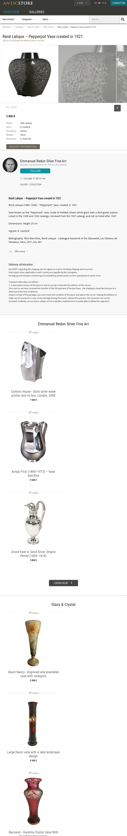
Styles (31, 808)
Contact (96, 809)
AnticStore (6, 27)
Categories (33, 804)
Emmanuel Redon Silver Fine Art (43, 161)
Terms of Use (47, 830)
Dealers (57, 804)
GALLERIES (36, 12)
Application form (12, 815)
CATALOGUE (11, 12)
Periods (31, 812)
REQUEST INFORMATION (23, 146)
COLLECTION (35, 185)
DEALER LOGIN (12, 808)
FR (95, 2)
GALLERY (24, 185)
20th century (48, 27)
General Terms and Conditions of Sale (70, 830)
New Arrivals (8, 19)
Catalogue (19, 27)
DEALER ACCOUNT (11, 800)
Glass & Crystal (33, 27)
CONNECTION (118, 2)
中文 (104, 2)
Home (95, 806)
